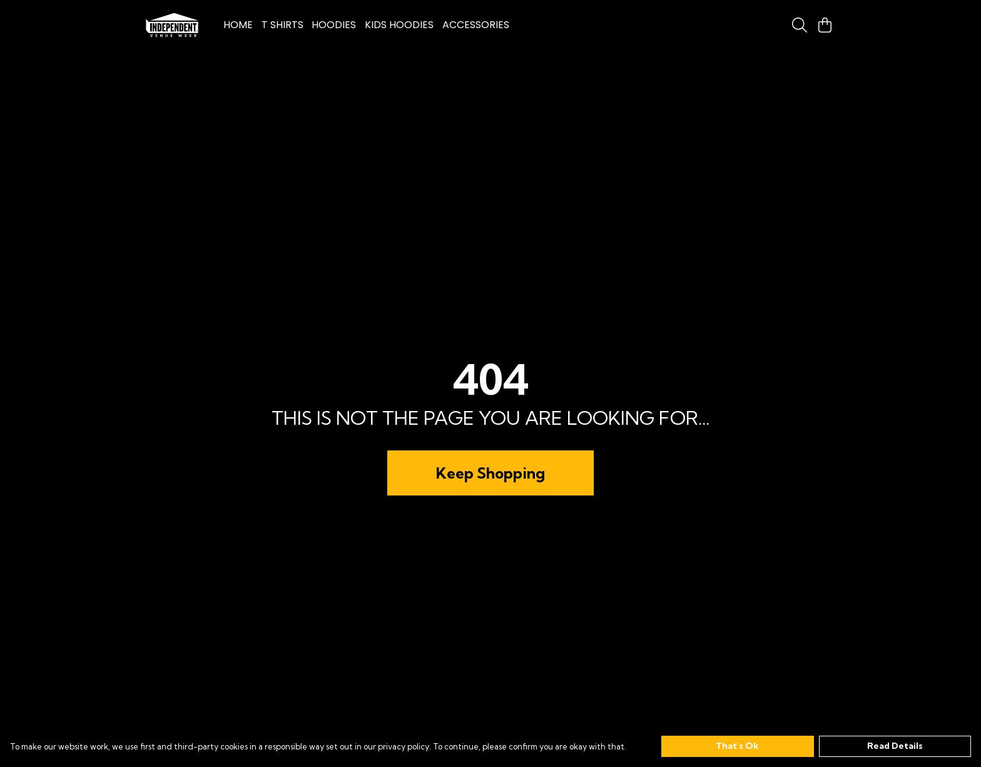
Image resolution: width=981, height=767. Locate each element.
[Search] (799, 25)
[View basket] (824, 25)
